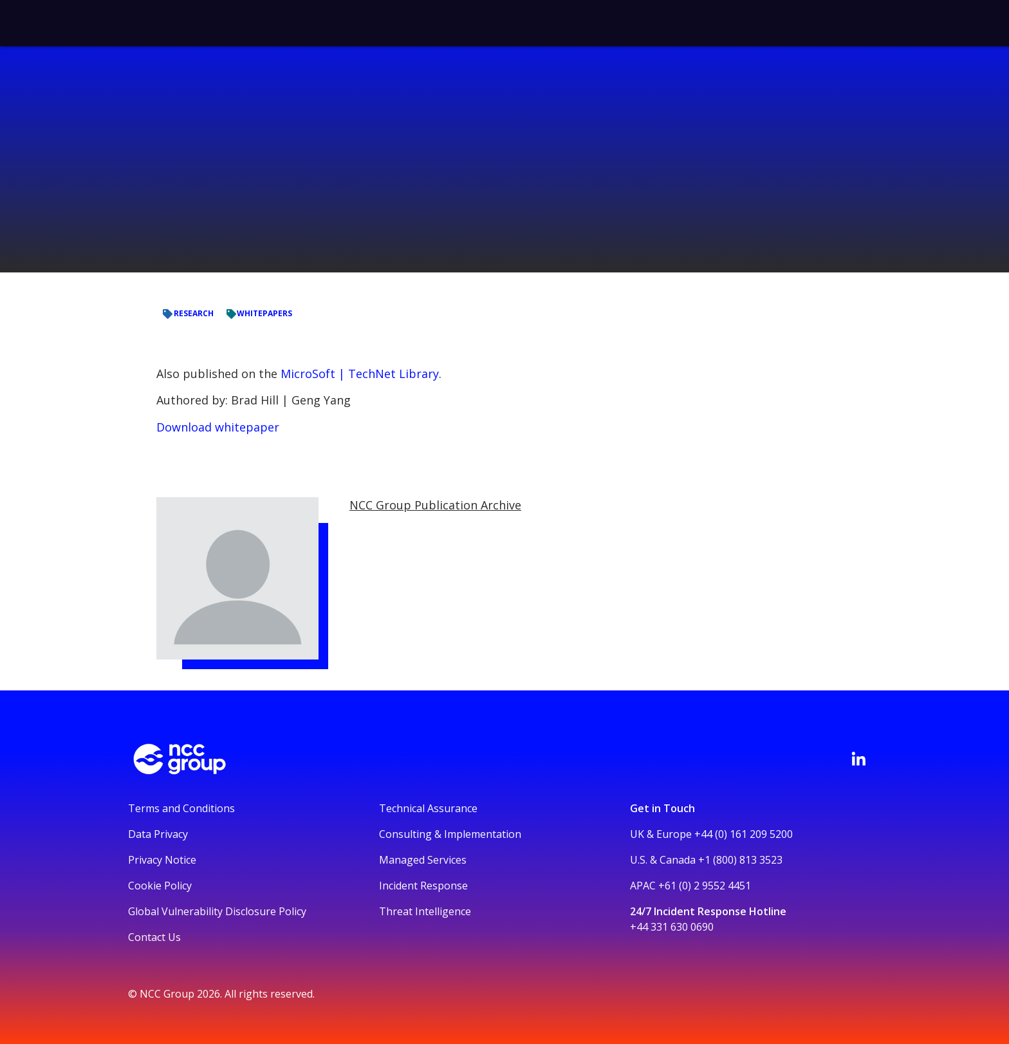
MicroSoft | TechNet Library (360, 373)
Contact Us (154, 937)
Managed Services (423, 860)
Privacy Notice (162, 860)
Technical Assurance (428, 808)
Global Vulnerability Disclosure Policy (217, 911)
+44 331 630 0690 (672, 927)
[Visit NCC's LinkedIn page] (858, 759)
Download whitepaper (217, 427)
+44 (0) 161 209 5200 (743, 834)
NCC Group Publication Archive (435, 505)
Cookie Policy (160, 885)
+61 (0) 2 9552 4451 (704, 885)
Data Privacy (158, 834)
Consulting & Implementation (450, 834)
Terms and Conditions (181, 808)
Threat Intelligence (425, 911)
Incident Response (423, 885)
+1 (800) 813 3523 (740, 860)
